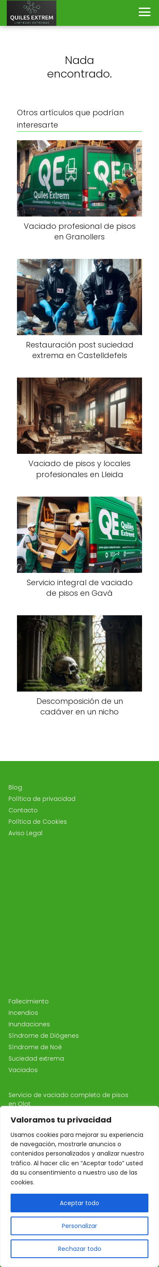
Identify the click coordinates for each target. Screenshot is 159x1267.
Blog (15, 787)
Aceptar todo (79, 1203)
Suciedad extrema (36, 1058)
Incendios (23, 1013)
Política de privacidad (41, 799)
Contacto (23, 810)
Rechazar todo (79, 1249)
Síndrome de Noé (35, 1047)
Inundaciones (29, 1024)
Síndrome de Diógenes (43, 1035)
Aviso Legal (25, 833)
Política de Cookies (37, 821)
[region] (79, 1186)
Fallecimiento (28, 1001)
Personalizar (79, 1226)
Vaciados (23, 1070)
